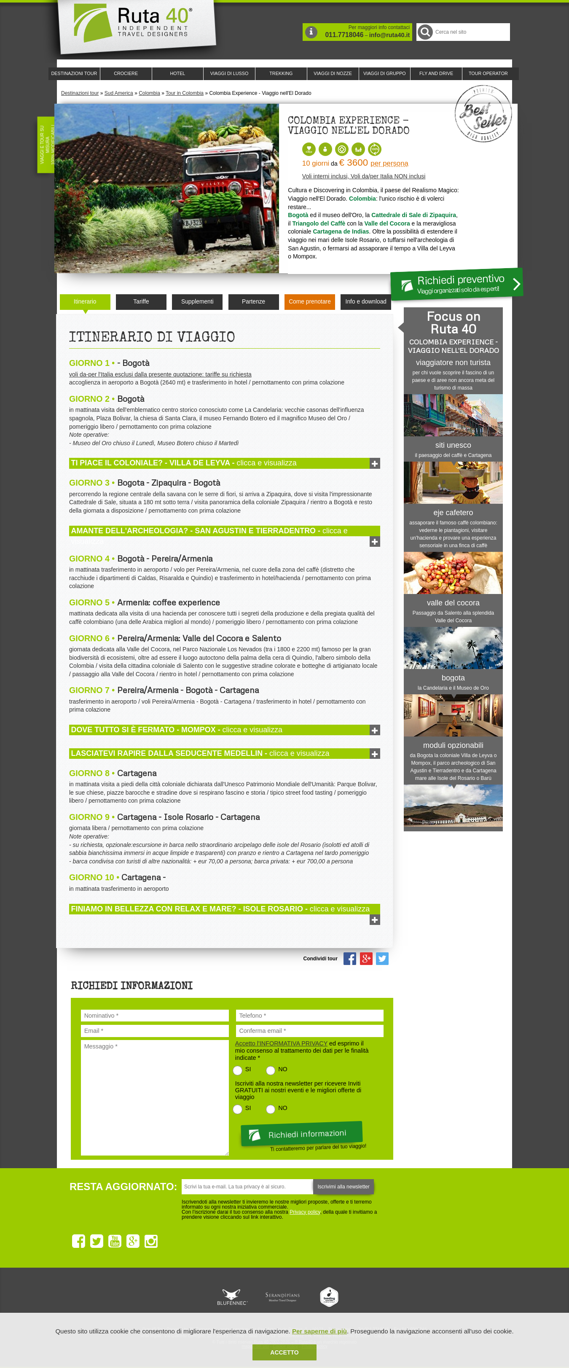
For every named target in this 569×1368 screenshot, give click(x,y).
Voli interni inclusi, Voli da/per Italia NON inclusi (364, 176)
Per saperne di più (319, 1331)
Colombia (149, 93)
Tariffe (141, 301)
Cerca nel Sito (424, 32)
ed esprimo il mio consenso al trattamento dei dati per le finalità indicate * (302, 1050)
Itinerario (85, 301)
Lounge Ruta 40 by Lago (377, 1297)
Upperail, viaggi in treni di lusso (330, 1297)
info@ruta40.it (389, 35)
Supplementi (197, 301)
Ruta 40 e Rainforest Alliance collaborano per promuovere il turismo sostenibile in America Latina (236, 1297)
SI (248, 1069)
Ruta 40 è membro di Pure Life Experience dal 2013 (283, 1297)
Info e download (366, 301)
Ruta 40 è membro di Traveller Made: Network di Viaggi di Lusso (188, 1297)
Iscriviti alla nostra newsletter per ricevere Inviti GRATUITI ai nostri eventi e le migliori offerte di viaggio (298, 1090)
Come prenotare (310, 301)
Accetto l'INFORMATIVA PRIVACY (281, 1043)
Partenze (253, 301)
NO (282, 1069)
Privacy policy (305, 1212)
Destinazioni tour (80, 93)
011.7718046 (344, 34)
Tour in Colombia (185, 93)
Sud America (119, 93)
